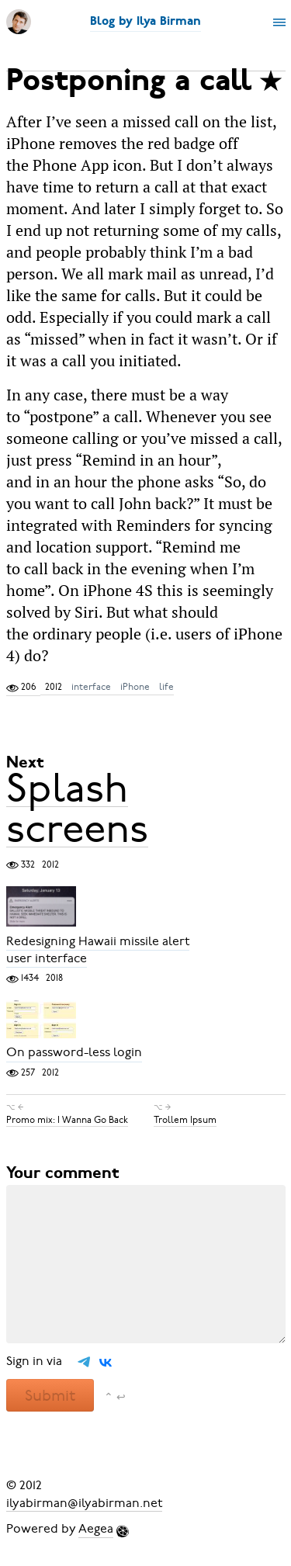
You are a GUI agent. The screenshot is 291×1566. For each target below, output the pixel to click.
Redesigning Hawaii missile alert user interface (97, 950)
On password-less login (74, 1053)
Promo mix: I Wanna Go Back (67, 1120)
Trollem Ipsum (185, 1120)
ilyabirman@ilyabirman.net (84, 1502)
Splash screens (77, 808)
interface (91, 687)
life (166, 687)
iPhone (135, 687)
